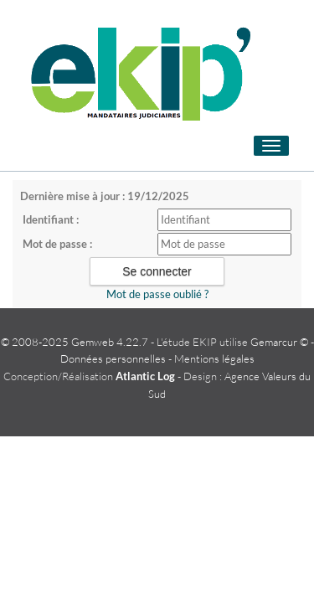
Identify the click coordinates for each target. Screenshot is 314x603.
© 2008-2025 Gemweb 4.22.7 (74, 341)
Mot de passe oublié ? (157, 294)
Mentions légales (214, 358)
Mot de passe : (57, 243)
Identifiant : (51, 219)
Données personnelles (113, 358)
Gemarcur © (279, 341)
